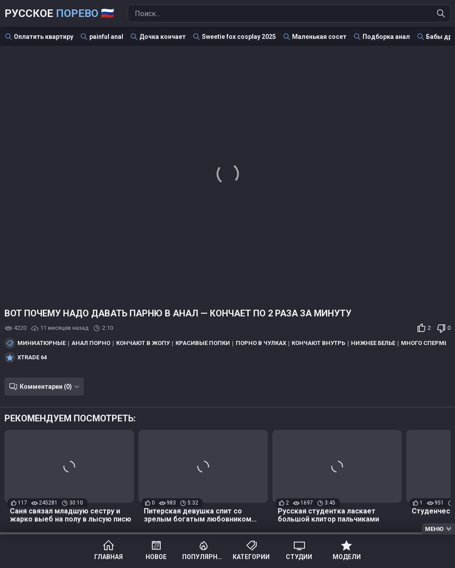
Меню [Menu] (434, 529)
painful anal (106, 36)
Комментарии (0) (46, 386)
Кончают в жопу (143, 343)
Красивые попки (202, 343)
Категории (251, 556)
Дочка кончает (162, 36)
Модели (347, 556)
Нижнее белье (373, 343)
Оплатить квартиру (43, 36)
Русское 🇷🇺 (59, 13)
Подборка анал (386, 36)
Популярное (203, 556)
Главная (108, 556)
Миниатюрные (41, 343)
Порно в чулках (261, 343)
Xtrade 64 (32, 357)
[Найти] (441, 13)
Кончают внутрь (318, 343)
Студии (299, 556)
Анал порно (90, 343)
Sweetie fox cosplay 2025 (239, 36)
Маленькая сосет (319, 36)
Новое (156, 556)
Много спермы (425, 343)
